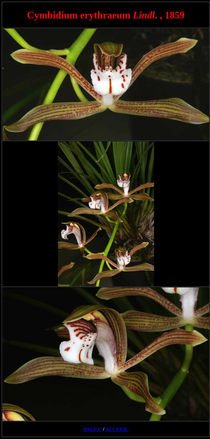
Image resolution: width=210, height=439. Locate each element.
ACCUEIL (116, 429)
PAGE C (93, 429)
